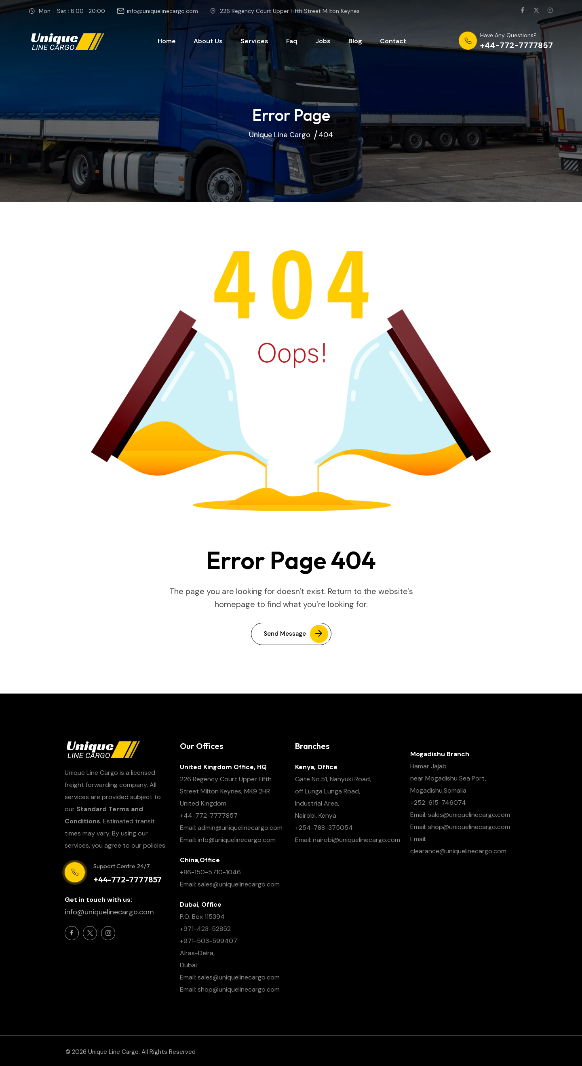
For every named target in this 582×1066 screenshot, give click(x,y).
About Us (208, 41)
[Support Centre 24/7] (75, 872)
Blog (355, 41)
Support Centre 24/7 (121, 866)
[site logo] (67, 41)
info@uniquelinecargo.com (162, 11)
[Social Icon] (72, 933)
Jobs (323, 41)
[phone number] (506, 41)
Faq (291, 41)
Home (167, 41)
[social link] (522, 11)
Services (254, 41)
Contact (393, 41)
